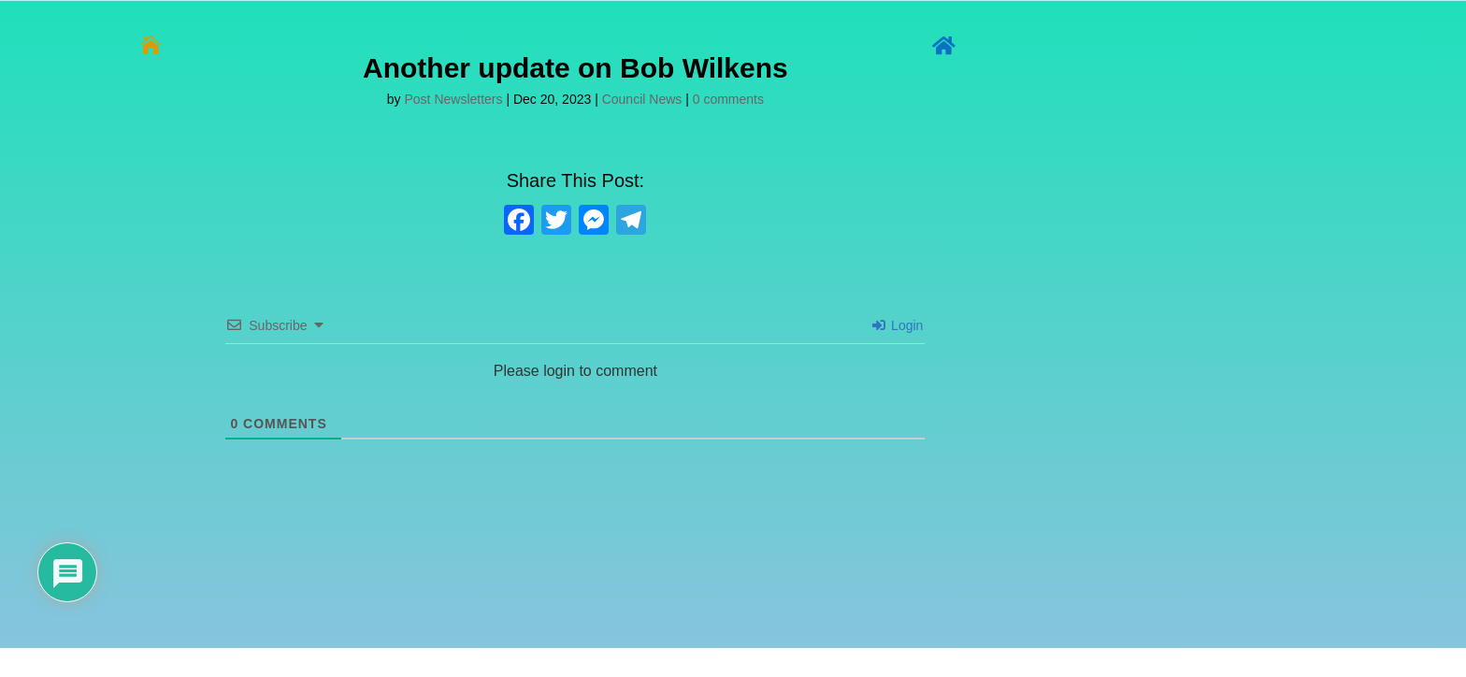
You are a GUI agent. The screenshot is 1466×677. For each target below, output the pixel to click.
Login (897, 325)
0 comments (728, 99)
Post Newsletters (454, 99)
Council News (642, 99)
